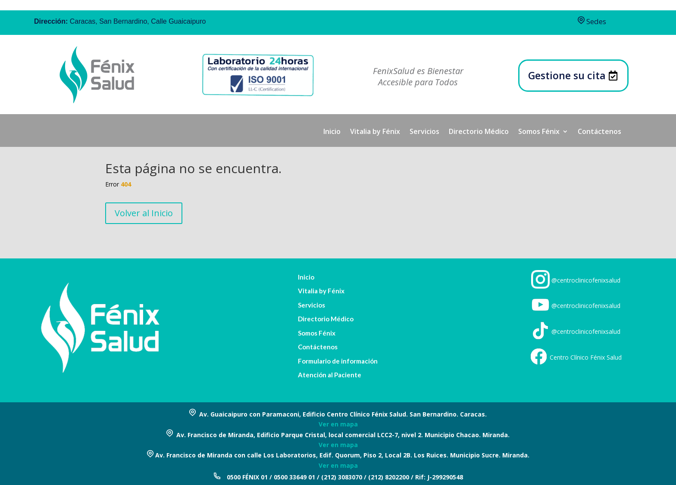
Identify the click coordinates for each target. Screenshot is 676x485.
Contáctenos (599, 132)
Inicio (332, 132)
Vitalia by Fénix (375, 132)
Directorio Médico (479, 132)
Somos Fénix (539, 132)
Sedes (592, 21)
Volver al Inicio (144, 213)
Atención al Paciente (329, 375)
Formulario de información (338, 361)
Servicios (424, 132)
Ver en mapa (338, 424)
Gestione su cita (567, 75)
